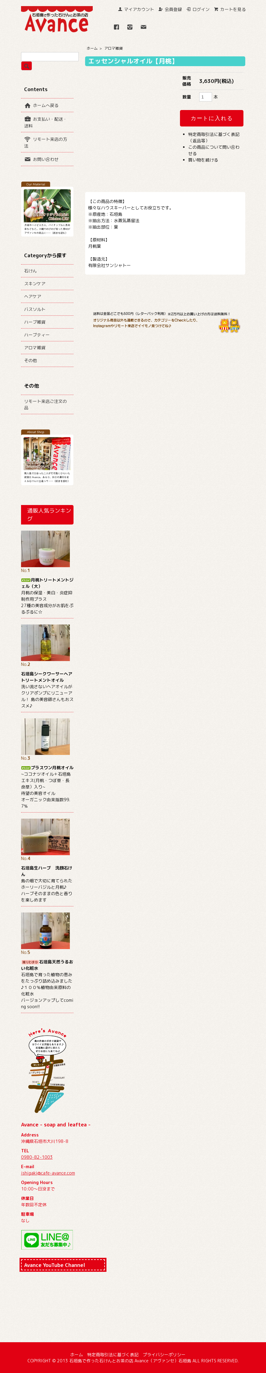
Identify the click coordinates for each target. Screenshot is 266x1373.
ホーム (92, 48)
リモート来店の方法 (45, 142)
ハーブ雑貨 (34, 322)
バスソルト (34, 309)
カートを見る (230, 9)
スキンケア (34, 283)
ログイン (198, 9)
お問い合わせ (41, 159)
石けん (30, 271)
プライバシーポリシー (164, 1354)
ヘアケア (32, 296)
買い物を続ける (203, 160)
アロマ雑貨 (113, 48)
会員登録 (170, 9)
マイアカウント (136, 9)
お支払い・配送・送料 (45, 122)
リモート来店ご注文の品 (45, 404)
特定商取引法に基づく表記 (112, 1354)
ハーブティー (37, 335)
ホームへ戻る (41, 105)
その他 (30, 360)
